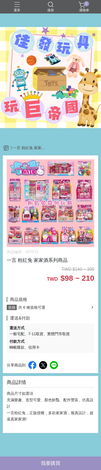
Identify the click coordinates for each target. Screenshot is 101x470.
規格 (12, 307)
